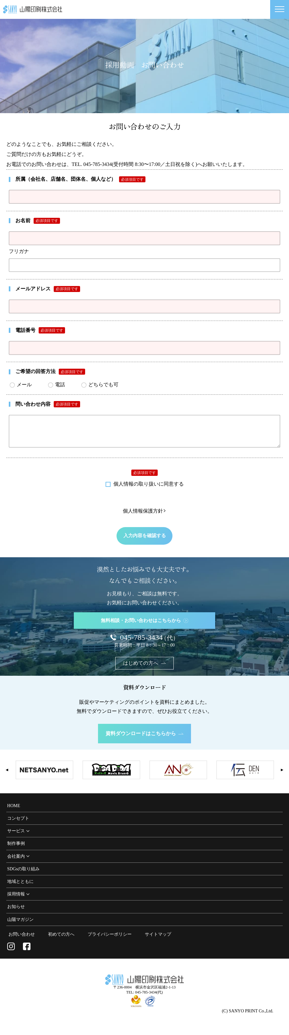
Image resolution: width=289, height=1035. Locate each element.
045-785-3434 (149, 642)
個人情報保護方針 (144, 515)
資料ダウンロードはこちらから (144, 737)
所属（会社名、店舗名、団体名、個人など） (80, 179)
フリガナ (19, 251)
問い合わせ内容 (47, 404)
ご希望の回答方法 (50, 372)
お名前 (37, 221)
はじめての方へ (144, 667)
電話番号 (40, 330)
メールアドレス (47, 289)
